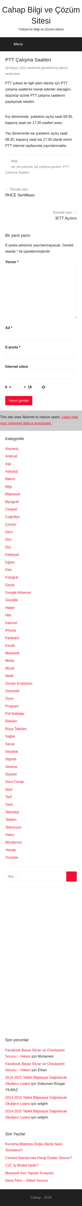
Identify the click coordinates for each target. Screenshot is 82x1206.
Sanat (9, 744)
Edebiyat (12, 555)
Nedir (9, 676)
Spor (9, 789)
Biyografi (12, 502)
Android (11, 456)
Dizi (8, 547)
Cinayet (11, 509)
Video (9, 835)
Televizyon (13, 827)
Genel (10, 585)
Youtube (11, 857)
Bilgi (14, 161)
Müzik (9, 668)
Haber (10, 608)
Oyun (9, 698)
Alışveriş (11, 449)
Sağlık (10, 736)
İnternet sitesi (16, 366)
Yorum (11, 262)
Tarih (9, 804)
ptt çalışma (25, 166)
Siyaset (11, 774)
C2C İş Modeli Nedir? (21, 1165)
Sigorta (10, 759)
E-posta (12, 347)
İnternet (11, 623)
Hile (8, 615)
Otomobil (12, 691)
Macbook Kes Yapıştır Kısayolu (29, 1173)
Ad (8, 328)
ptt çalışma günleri (47, 166)
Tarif (8, 797)
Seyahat (11, 751)
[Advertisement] (38, 958)
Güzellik (11, 600)
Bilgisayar (12, 494)
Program (12, 706)
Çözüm (10, 524)
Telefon (11, 819)
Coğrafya (12, 517)
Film (8, 570)
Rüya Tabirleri (16, 729)
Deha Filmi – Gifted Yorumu (26, 1180)
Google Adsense (18, 592)
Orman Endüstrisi (18, 683)
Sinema (11, 767)
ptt (13, 166)
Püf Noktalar (14, 714)
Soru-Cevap (14, 782)
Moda (9, 660)
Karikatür (12, 638)
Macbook (12, 653)
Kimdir (10, 645)
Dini (8, 539)
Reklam (11, 721)
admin (63, 68)
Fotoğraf (11, 577)
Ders (9, 532)
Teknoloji (12, 812)
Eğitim (10, 562)
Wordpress (13, 842)
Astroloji (11, 471)
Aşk (8, 464)
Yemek (10, 850)
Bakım (10, 479)
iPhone (10, 630)
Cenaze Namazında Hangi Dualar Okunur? (38, 1158)
